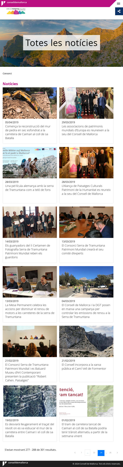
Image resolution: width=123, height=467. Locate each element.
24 (102, 452)
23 (95, 452)
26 (111, 452)
